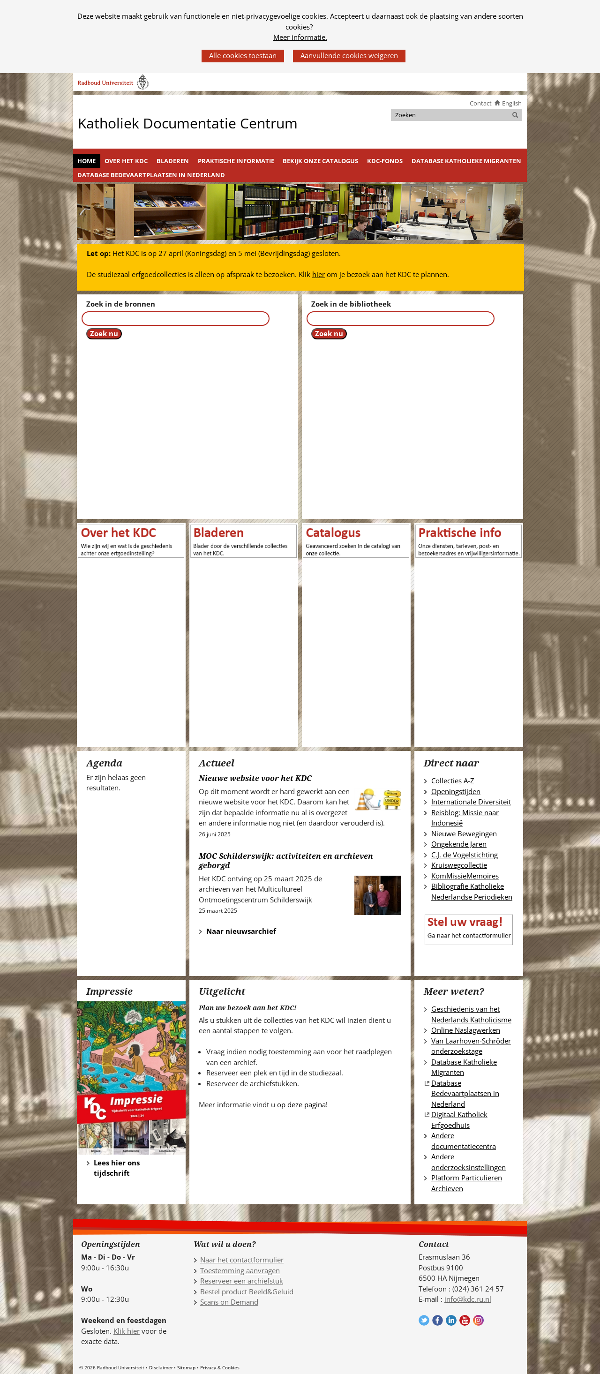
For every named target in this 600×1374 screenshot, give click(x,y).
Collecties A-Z (452, 780)
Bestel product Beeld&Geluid (246, 1291)
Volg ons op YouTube (464, 1320)
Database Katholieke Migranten (466, 161)
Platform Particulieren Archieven (466, 1183)
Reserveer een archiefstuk (241, 1280)
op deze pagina (301, 1104)
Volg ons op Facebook (437, 1320)
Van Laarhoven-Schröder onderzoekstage (471, 1046)
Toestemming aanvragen (240, 1270)
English (512, 103)
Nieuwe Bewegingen (464, 833)
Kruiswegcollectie (459, 865)
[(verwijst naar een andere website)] (356, 540)
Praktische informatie (236, 161)
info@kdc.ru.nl (467, 1299)
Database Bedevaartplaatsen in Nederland (151, 175)
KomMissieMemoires (465, 875)
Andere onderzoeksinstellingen (468, 1162)
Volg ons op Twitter (424, 1320)
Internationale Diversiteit (471, 801)
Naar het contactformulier (242, 1259)
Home (86, 161)
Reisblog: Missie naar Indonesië (465, 818)
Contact (481, 103)
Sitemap (186, 1367)
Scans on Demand (229, 1301)
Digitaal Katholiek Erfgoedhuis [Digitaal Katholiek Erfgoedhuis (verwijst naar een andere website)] (459, 1120)
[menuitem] (86, 161)
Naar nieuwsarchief (237, 931)
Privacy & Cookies (220, 1367)
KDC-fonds (385, 161)
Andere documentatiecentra (463, 1141)
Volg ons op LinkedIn (451, 1320)
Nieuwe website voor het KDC (255, 778)
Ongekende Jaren (459, 843)
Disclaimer (161, 1367)
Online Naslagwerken (465, 1030)
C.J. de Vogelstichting (464, 854)
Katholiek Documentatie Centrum (188, 122)
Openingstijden (455, 791)
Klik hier (126, 1331)
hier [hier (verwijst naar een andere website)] (318, 274)
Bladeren (173, 161)
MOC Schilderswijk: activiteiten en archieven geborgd (286, 861)
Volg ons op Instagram (478, 1320)
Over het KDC (126, 161)
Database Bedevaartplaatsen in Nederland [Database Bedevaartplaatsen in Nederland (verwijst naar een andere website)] (465, 1093)
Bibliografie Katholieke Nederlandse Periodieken (471, 891)
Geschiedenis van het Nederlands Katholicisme (471, 1014)
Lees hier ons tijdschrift (117, 1168)
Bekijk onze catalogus (320, 161)
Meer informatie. (300, 37)
